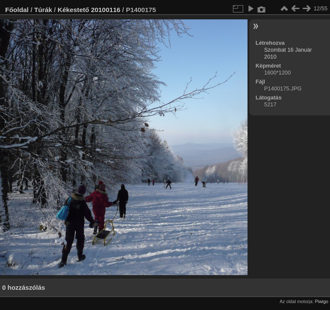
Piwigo (321, 301)
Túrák (43, 9)
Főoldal (17, 9)
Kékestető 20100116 (89, 9)
